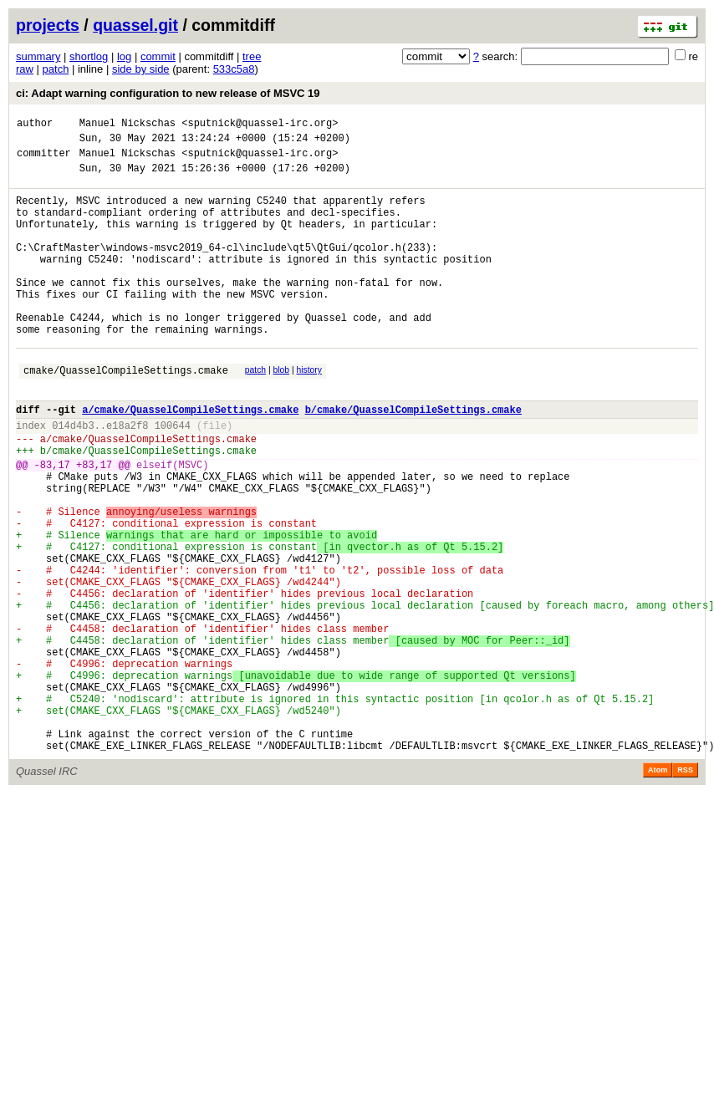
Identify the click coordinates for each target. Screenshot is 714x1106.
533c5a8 (234, 69)
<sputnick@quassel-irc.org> (259, 125)
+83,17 (94, 524)
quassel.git (135, 25)
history (308, 412)
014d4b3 (73, 478)
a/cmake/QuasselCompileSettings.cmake (190, 459)
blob (281, 412)
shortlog (88, 56)
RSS (685, 890)
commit (158, 56)
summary (38, 56)
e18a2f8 (127, 478)
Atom (657, 890)
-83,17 (52, 524)
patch (56, 69)
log (124, 56)
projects (47, 25)
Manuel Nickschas (127, 125)
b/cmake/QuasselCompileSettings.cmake (413, 459)
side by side (141, 69)
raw (24, 69)
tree (251, 56)
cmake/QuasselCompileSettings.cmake (125, 415)
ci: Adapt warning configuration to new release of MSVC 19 (168, 93)
